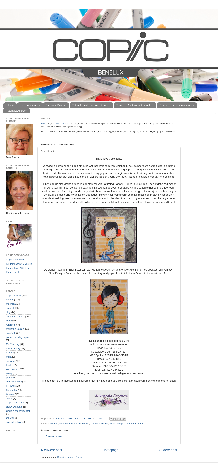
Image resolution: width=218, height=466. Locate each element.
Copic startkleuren (15, 259)
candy (9, 398)
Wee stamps (12, 369)
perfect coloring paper (17, 337)
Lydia (9, 320)
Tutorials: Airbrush (16, 110)
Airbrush (53, 423)
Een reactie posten (55, 436)
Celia (9, 356)
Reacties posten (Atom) (69, 457)
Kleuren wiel (12, 272)
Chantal (10, 394)
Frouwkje (11, 386)
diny (8, 312)
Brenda (10, 352)
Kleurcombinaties (30, 105)
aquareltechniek (14, 422)
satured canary (14, 381)
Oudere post (168, 450)
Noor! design (116, 423)
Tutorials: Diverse (56, 105)
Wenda (10, 299)
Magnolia (11, 304)
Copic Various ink (15, 402)
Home (10, 105)
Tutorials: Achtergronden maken (134, 105)
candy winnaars (14, 406)
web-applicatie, (63, 123)
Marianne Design (99, 423)
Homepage (110, 450)
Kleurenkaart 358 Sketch (19, 264)
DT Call (10, 418)
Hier (43, 123)
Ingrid (9, 365)
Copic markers (13, 295)
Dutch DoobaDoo (80, 423)
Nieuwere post (51, 450)
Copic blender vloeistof (18, 411)
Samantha (11, 390)
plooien (10, 377)
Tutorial (10, 308)
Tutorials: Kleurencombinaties (177, 105)
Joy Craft (11, 333)
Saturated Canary (133, 423)
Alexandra (64, 423)
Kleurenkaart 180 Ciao (17, 268)
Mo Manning (12, 344)
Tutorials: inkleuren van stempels (91, 105)
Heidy (9, 373)
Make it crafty (13, 348)
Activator (10, 361)
